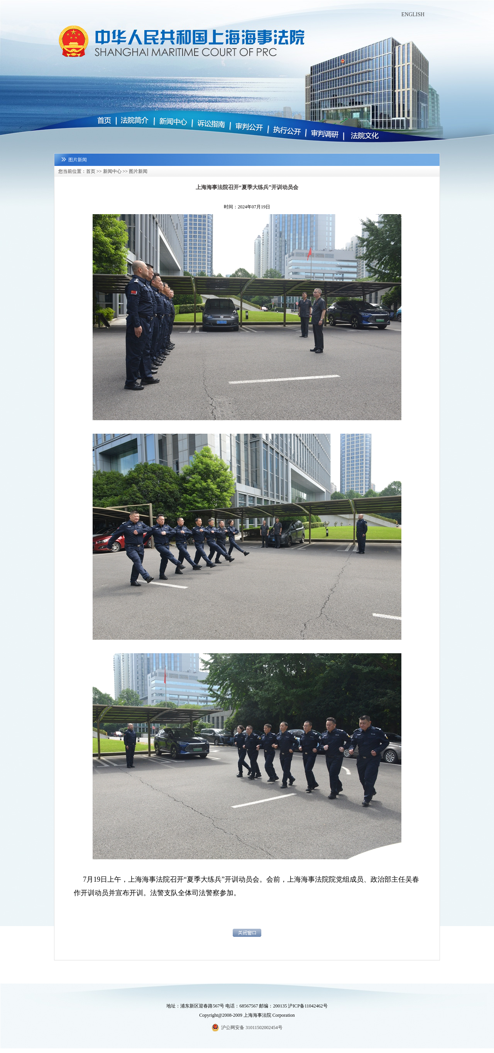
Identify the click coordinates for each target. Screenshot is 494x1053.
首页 (107, 121)
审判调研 (324, 134)
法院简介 (135, 121)
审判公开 (248, 127)
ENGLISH (413, 14)
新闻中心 (172, 121)
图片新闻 (138, 171)
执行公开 (286, 131)
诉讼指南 (210, 124)
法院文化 (361, 137)
